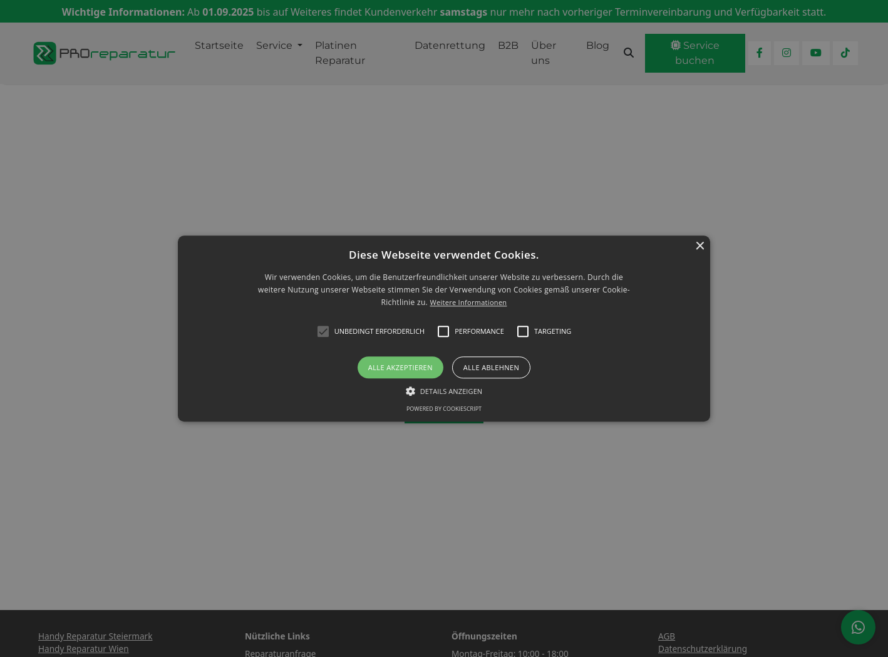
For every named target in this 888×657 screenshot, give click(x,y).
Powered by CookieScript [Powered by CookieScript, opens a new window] (444, 409)
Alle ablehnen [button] (491, 367)
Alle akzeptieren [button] (400, 367)
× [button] (699, 246)
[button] (444, 328)
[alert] (444, 328)
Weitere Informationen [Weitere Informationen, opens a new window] (468, 303)
